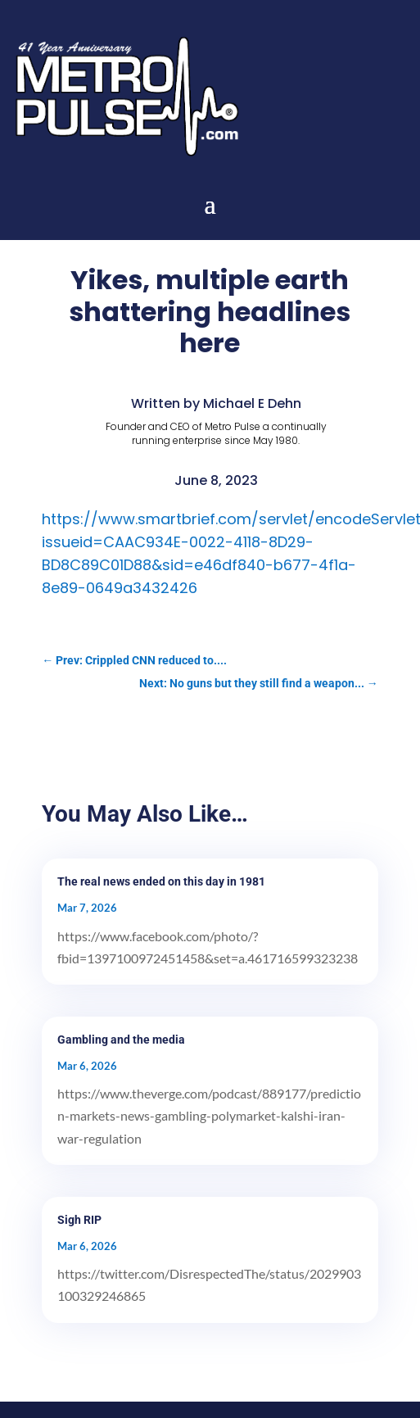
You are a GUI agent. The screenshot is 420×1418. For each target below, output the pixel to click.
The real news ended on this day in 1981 (161, 881)
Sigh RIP (79, 1219)
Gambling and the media (121, 1039)
